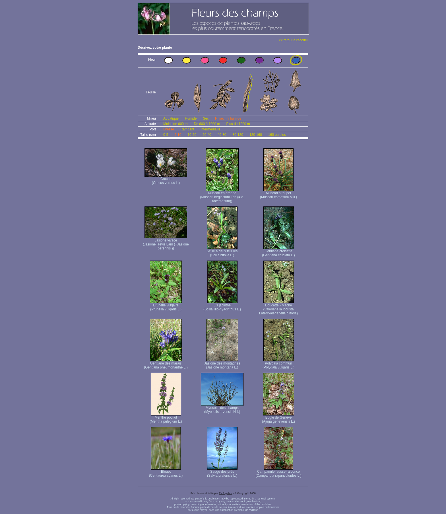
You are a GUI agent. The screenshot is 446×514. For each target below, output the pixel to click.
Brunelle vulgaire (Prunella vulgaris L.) (166, 305)
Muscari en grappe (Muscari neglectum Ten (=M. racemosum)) (222, 195)
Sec (206, 118)
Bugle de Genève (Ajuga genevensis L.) (278, 417)
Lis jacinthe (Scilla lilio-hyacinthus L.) (222, 305)
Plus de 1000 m (238, 124)
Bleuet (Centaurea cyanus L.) (166, 472)
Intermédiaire (210, 129)
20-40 (207, 135)
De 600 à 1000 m (207, 124)
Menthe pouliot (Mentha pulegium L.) (166, 417)
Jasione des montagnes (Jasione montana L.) (222, 363)
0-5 (165, 135)
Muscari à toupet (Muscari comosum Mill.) (278, 193)
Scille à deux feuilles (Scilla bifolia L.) (222, 251)
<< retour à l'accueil (293, 40)
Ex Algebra (225, 493)
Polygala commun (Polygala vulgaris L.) (278, 363)
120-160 (255, 135)
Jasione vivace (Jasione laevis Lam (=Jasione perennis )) (166, 242)
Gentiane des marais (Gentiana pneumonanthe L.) (165, 363)
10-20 (191, 135)
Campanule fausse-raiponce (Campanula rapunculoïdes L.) (278, 472)
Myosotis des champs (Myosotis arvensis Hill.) (222, 408)
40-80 (222, 135)
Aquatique (171, 118)
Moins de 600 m (175, 124)
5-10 (177, 135)
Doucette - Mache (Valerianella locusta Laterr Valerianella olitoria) (278, 307)
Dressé (168, 129)
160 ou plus (277, 135)
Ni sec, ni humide (228, 118)
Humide (191, 118)
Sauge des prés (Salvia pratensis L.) (222, 472)
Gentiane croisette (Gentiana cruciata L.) (278, 251)
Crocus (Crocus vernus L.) (165, 179)
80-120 (237, 135)
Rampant (187, 129)
